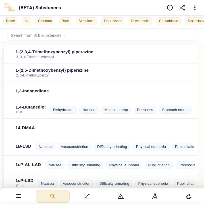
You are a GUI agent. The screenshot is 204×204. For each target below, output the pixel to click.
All (26, 21)
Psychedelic (140, 21)
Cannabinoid (168, 21)
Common (45, 21)
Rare (65, 21)
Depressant (112, 21)
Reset (10, 21)
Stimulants (86, 21)
